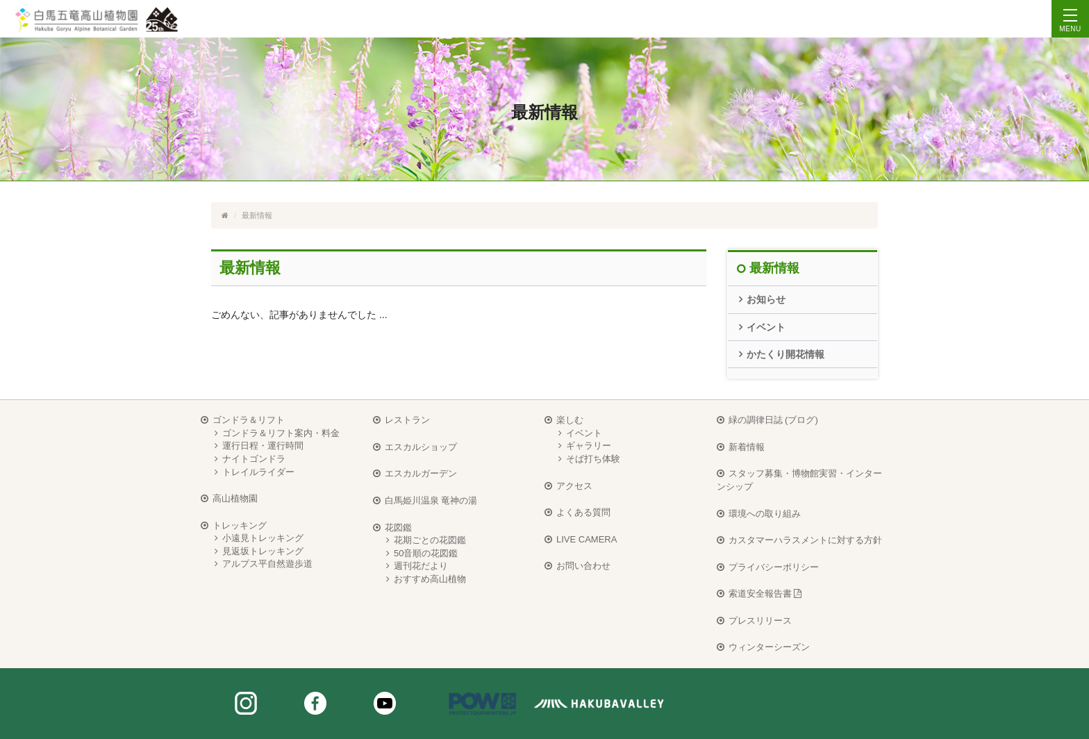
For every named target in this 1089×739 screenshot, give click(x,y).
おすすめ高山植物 (430, 579)
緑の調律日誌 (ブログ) (773, 420)
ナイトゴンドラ (253, 459)
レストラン (407, 420)
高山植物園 (235, 498)
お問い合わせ (583, 566)
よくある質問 (583, 512)
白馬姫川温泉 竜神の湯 (431, 500)
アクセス (574, 486)
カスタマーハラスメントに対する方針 (805, 540)
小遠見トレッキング (263, 538)
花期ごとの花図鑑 (430, 540)
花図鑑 (398, 527)
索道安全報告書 (765, 593)
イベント (766, 327)
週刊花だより (421, 566)
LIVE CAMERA (586, 539)
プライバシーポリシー (774, 567)
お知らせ (766, 299)
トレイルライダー (258, 472)
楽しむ (569, 420)
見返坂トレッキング (263, 551)
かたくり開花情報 (785, 354)
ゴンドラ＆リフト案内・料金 (281, 433)
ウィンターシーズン (769, 647)
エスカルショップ (421, 447)
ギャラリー (588, 445)
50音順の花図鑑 (426, 553)
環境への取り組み (765, 513)
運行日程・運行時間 (263, 445)
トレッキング (240, 525)
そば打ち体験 (593, 459)
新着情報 (747, 447)
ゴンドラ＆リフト (249, 420)
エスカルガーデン (421, 473)
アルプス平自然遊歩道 (267, 563)
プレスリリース (760, 620)
